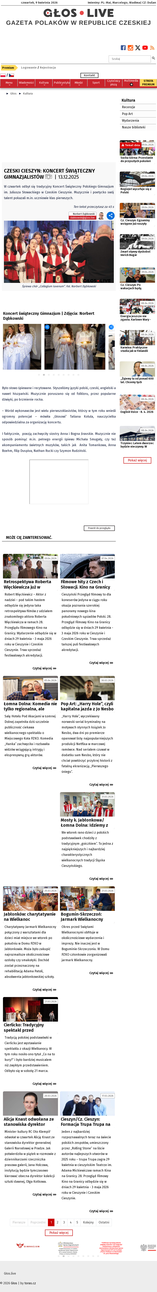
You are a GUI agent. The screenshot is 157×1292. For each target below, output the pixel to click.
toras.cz (30, 1283)
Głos (13, 93)
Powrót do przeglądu (99, 528)
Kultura (28, 93)
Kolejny (88, 1222)
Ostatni (104, 1222)
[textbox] (130, 59)
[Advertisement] (59, 130)
